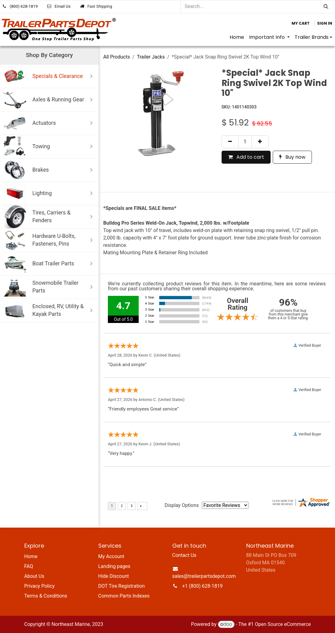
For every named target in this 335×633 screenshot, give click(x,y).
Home (31, 556)
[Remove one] (230, 141)
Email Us (63, 6)
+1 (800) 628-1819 (202, 586)
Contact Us (184, 555)
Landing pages (114, 566)
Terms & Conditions (45, 596)
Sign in (324, 23)
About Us (34, 576)
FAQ (28, 566)
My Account (111, 556)
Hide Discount (113, 576)
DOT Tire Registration (121, 586)
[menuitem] (237, 37)
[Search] (326, 6)
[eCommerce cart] (300, 23)
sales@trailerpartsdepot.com (204, 576)
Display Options (182, 505)
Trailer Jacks (151, 57)
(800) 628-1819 (24, 6)
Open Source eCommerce (283, 624)
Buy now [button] (292, 157)
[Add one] (259, 141)
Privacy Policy (39, 586)
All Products (116, 57)
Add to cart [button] (246, 157)
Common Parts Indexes (124, 596)
